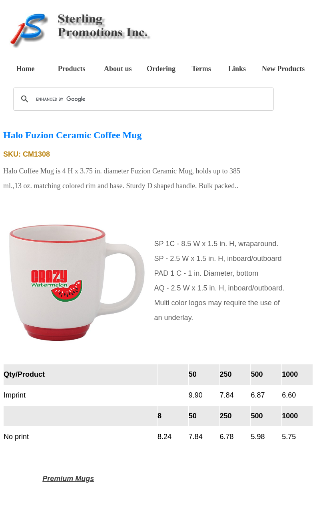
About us (118, 69)
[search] (142, 99)
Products (72, 69)
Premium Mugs (68, 479)
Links (237, 69)
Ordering (161, 69)
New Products (283, 69)
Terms (201, 69)
